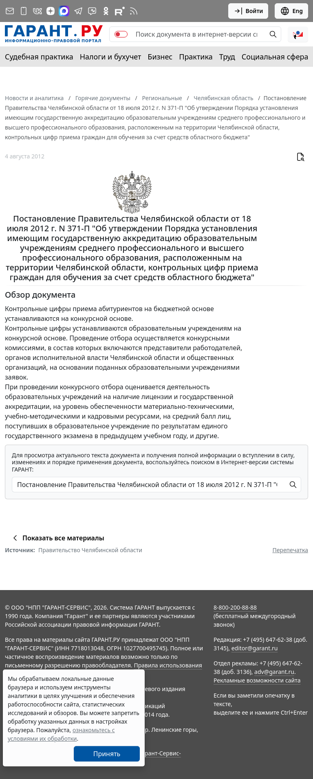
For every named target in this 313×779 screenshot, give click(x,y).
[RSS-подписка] (134, 11)
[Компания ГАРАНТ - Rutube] (120, 11)
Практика (195, 56)
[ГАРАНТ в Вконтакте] (37, 11)
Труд (227, 56)
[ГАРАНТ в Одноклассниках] (106, 11)
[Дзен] (50, 11)
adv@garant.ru (274, 672)
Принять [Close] (107, 753)
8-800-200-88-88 (235, 607)
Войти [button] (248, 11)
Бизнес (160, 56)
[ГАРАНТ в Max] (64, 11)
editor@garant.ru (254, 648)
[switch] (121, 34)
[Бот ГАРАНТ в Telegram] (92, 11)
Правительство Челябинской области (90, 550)
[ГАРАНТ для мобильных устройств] (24, 11)
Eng (291, 11)
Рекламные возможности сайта (257, 680)
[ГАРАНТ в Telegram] (78, 11)
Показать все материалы (57, 538)
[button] (298, 34)
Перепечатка (290, 550)
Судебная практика (39, 56)
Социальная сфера (275, 56)
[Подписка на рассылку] (10, 11)
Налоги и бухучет (110, 56)
